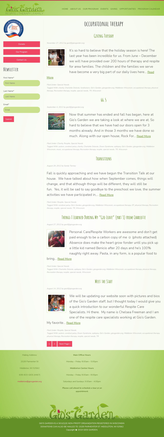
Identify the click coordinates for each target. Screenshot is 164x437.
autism (61, 146)
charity (61, 87)
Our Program (21, 52)
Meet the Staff (104, 281)
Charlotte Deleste (72, 87)
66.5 (103, 99)
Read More (145, 136)
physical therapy (141, 205)
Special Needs (63, 84)
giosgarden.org (108, 87)
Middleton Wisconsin (123, 87)
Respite (67, 143)
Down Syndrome (106, 146)
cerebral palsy (70, 146)
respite (73, 90)
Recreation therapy (61, 90)
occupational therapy (141, 87)
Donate (21, 44)
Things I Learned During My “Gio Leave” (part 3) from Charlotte (104, 216)
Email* (6, 104)
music (58, 149)
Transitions (103, 158)
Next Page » (64, 344)
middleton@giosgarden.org (30, 381)
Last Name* (8, 91)
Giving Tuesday (103, 35)
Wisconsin (96, 90)
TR (90, 90)
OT (133, 205)
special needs (82, 90)
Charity (60, 143)
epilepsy (117, 146)
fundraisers (85, 87)
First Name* (8, 77)
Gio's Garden (96, 87)
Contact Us (22, 59)
